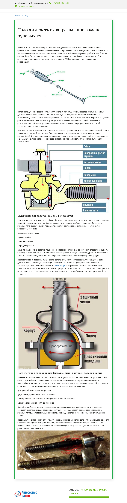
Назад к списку (21, 15)
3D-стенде (60, 265)
